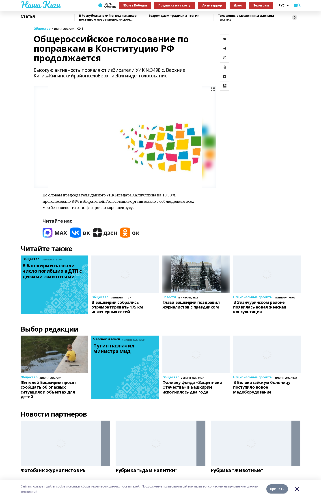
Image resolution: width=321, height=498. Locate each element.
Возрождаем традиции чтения (174, 16)
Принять (277, 489)
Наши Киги (40, 4)
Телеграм (261, 5)
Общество (42, 29)
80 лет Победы (135, 5)
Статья (28, 16)
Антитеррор (212, 5)
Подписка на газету (174, 5)
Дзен (238, 5)
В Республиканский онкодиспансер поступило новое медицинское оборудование (108, 17)
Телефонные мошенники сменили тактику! (246, 17)
